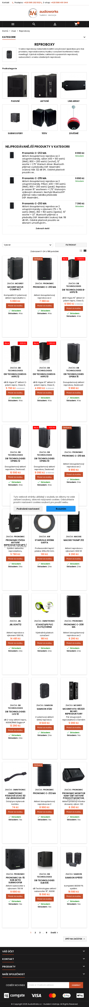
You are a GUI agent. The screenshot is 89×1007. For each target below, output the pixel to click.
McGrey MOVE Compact (15, 288)
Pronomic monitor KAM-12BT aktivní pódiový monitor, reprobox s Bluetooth (73, 798)
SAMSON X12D (44, 708)
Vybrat (28, 245)
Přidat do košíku (15, 305)
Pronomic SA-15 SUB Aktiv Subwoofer (15, 880)
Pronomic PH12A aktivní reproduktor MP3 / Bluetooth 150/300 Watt (15, 545)
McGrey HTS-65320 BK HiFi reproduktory (74, 711)
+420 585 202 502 (32, 2)
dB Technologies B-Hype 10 (44, 375)
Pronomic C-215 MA (34, 178)
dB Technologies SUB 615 (44, 881)
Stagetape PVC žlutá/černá (44, 625)
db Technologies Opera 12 (15, 459)
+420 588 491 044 (59, 2)
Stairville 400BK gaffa (44, 541)
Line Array (73, 101)
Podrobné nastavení (28, 508)
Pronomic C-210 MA (34, 203)
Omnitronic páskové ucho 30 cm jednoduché (15, 796)
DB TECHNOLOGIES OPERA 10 (44, 459)
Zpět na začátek (75, 939)
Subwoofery (15, 133)
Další (55, 932)
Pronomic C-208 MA (74, 625)
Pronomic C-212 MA (34, 153)
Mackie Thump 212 (74, 540)
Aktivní (44, 101)
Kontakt (5, 2)
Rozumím (61, 508)
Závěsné (73, 133)
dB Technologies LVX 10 (15, 713)
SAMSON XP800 (73, 877)
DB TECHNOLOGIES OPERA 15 (74, 375)
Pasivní (15, 101)
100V (44, 133)
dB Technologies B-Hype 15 (73, 291)
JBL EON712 (15, 624)
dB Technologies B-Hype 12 (15, 375)
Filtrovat (71, 245)
